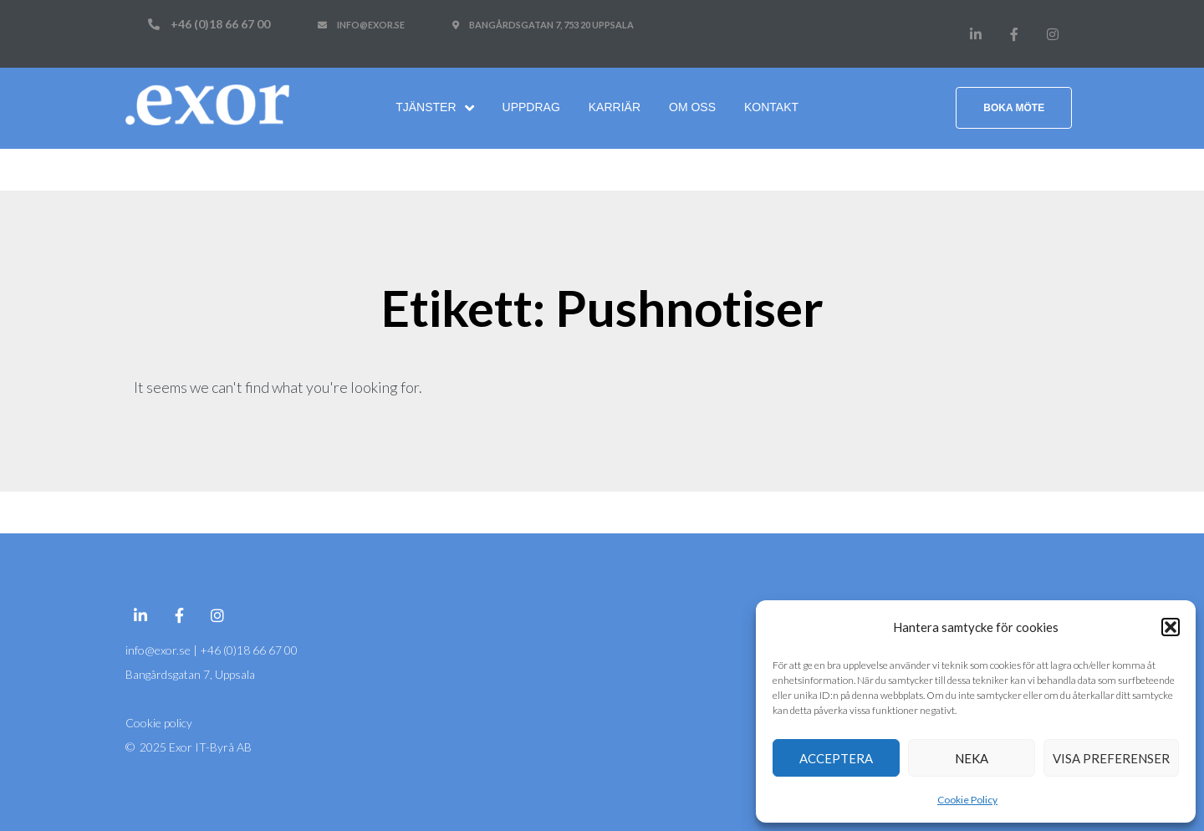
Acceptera (836, 758)
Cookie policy (158, 723)
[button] (1170, 627)
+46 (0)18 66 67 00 (249, 650)
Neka (971, 758)
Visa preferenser (1111, 758)
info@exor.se (159, 650)
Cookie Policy (967, 799)
